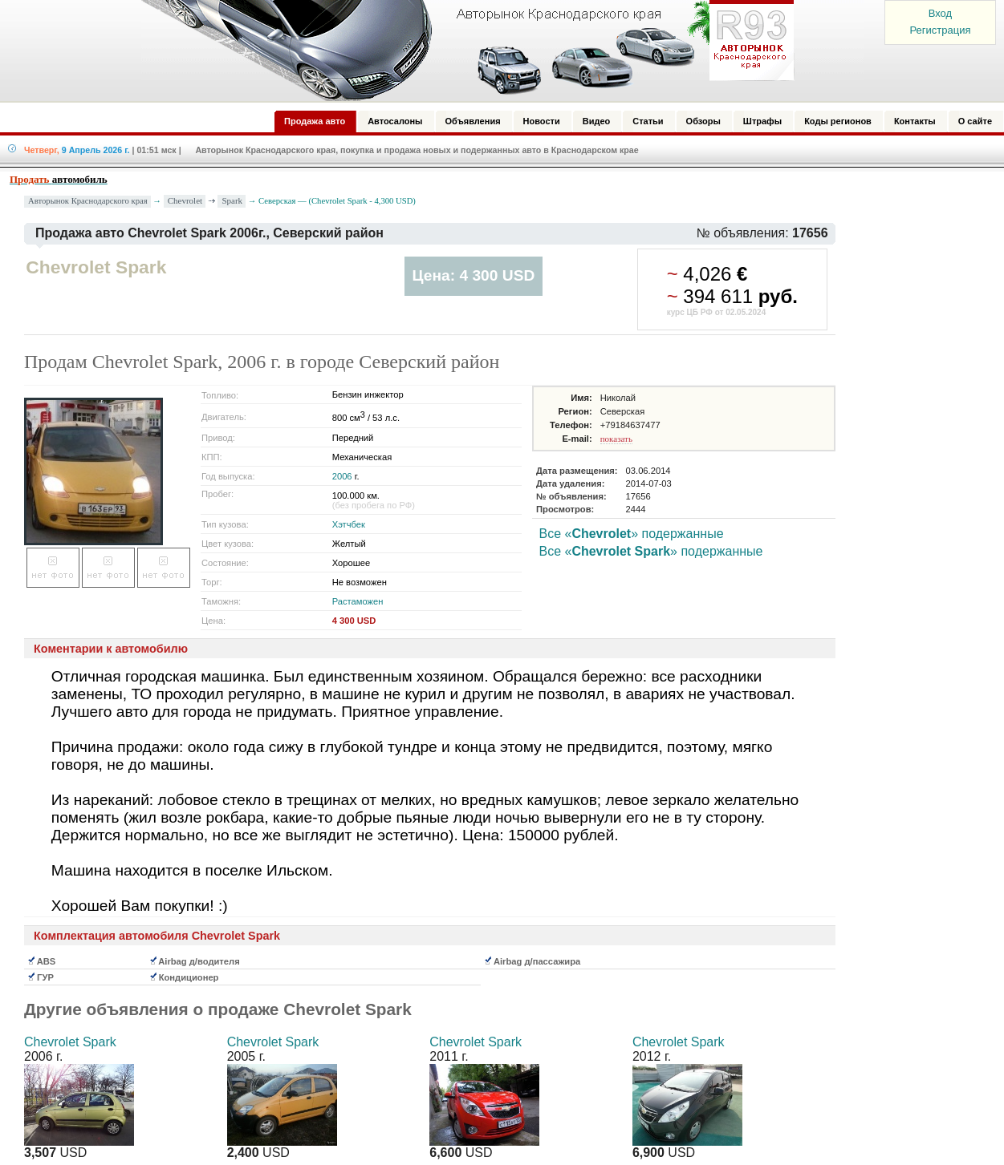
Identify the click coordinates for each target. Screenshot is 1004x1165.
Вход (940, 13)
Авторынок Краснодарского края (88, 200)
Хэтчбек (348, 524)
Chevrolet (185, 200)
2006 (342, 476)
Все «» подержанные (631, 533)
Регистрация (939, 30)
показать (616, 438)
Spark (232, 200)
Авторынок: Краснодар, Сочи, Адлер (462, 50)
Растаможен (358, 601)
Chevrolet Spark (70, 1042)
